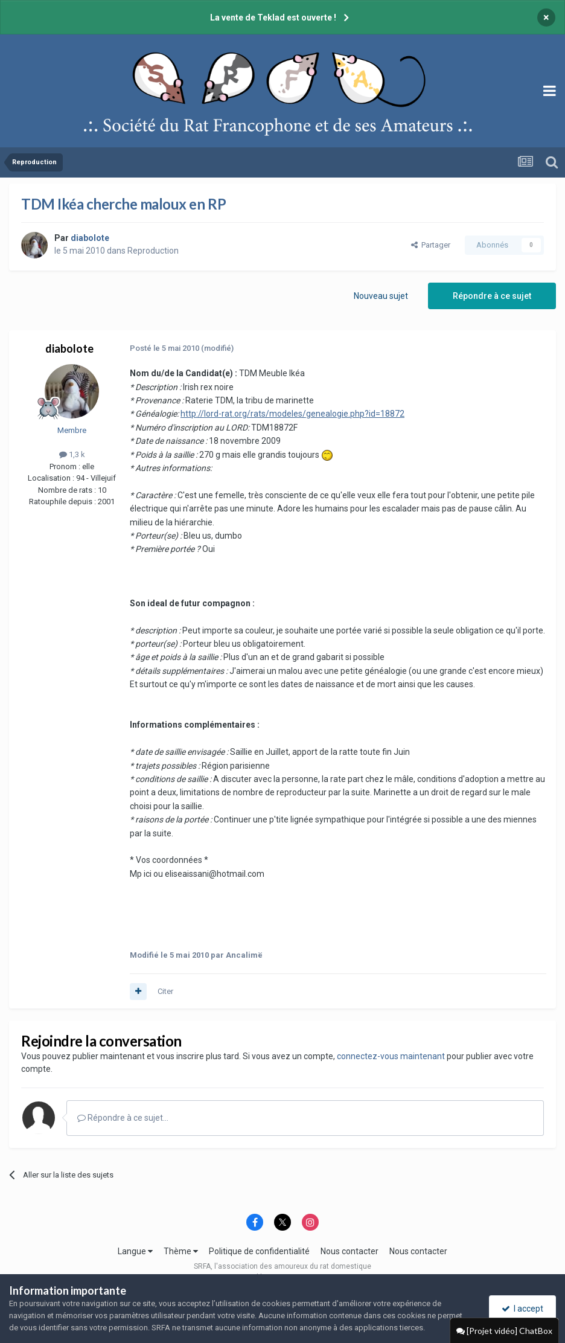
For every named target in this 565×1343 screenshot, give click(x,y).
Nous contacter (349, 1251)
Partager (430, 244)
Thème (181, 1251)
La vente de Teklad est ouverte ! (273, 17)
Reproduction (153, 250)
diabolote (69, 348)
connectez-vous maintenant (391, 1056)
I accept (522, 1308)
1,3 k (72, 454)
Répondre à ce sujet (492, 296)
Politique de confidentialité (259, 1251)
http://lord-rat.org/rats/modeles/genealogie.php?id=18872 (292, 413)
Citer (165, 991)
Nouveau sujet (381, 296)
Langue (135, 1251)
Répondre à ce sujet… (122, 1118)
